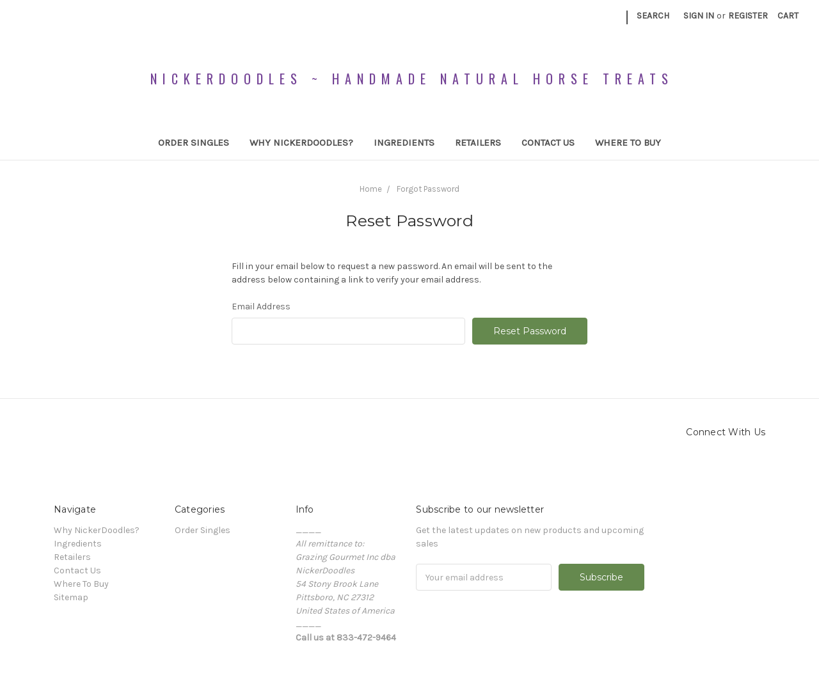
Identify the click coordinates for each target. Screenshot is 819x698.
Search (653, 15)
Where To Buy (628, 142)
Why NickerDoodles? (301, 142)
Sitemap (71, 597)
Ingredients (404, 142)
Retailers (478, 142)
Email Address (261, 306)
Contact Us (548, 142)
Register (748, 15)
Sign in (698, 15)
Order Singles (193, 142)
